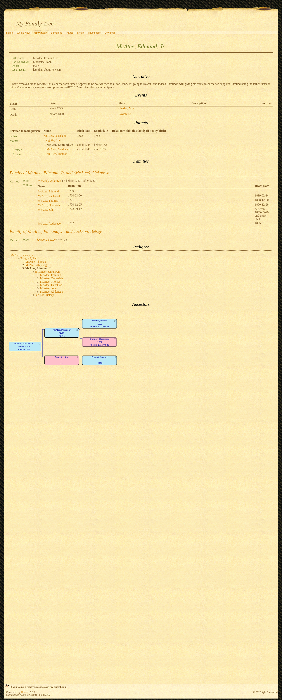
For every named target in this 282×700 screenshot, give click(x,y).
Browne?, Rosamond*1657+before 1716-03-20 (99, 342)
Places (69, 32)
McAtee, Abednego (57, 149)
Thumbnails (94, 32)
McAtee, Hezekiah (49, 205)
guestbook (60, 687)
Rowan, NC (125, 113)
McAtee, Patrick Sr (55, 135)
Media (80, 32)
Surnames (56, 32)
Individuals (40, 32)
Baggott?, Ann (52, 140)
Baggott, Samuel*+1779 (100, 360)
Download (110, 32)
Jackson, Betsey (46, 239)
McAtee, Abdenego (49, 223)
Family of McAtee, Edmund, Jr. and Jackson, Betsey (56, 231)
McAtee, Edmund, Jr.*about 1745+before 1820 (24, 346)
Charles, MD (126, 108)
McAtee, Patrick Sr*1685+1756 (62, 333)
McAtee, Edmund (48, 191)
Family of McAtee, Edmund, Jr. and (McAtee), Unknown (59, 172)
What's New (23, 32)
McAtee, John (46, 209)
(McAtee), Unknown (49, 180)
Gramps (25, 692)
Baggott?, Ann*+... (61, 360)
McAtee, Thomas (56, 153)
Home (9, 32)
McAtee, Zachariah (49, 196)
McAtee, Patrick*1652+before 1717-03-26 (99, 323)
